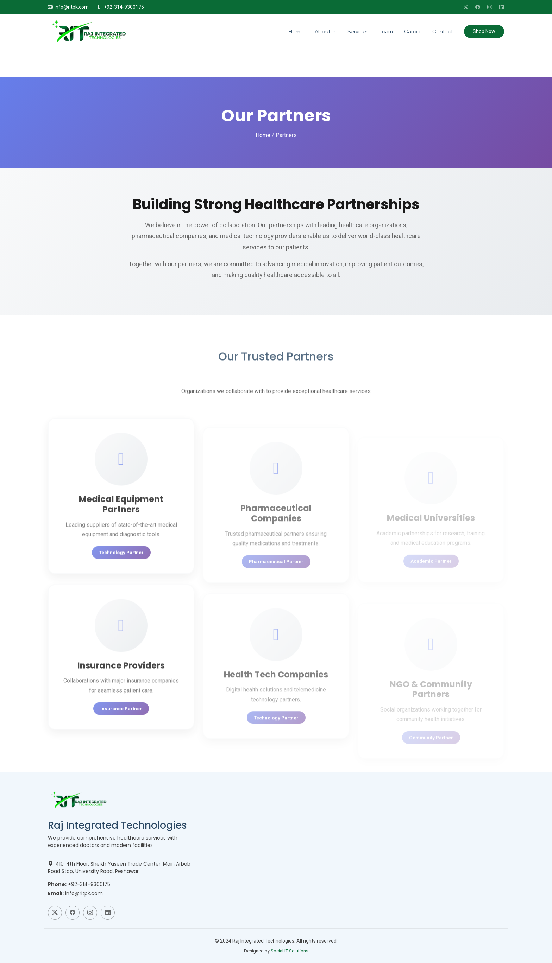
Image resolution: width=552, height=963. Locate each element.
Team (386, 31)
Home (296, 31)
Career (412, 31)
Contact (442, 31)
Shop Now (484, 31)
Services (357, 31)
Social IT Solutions (289, 951)
